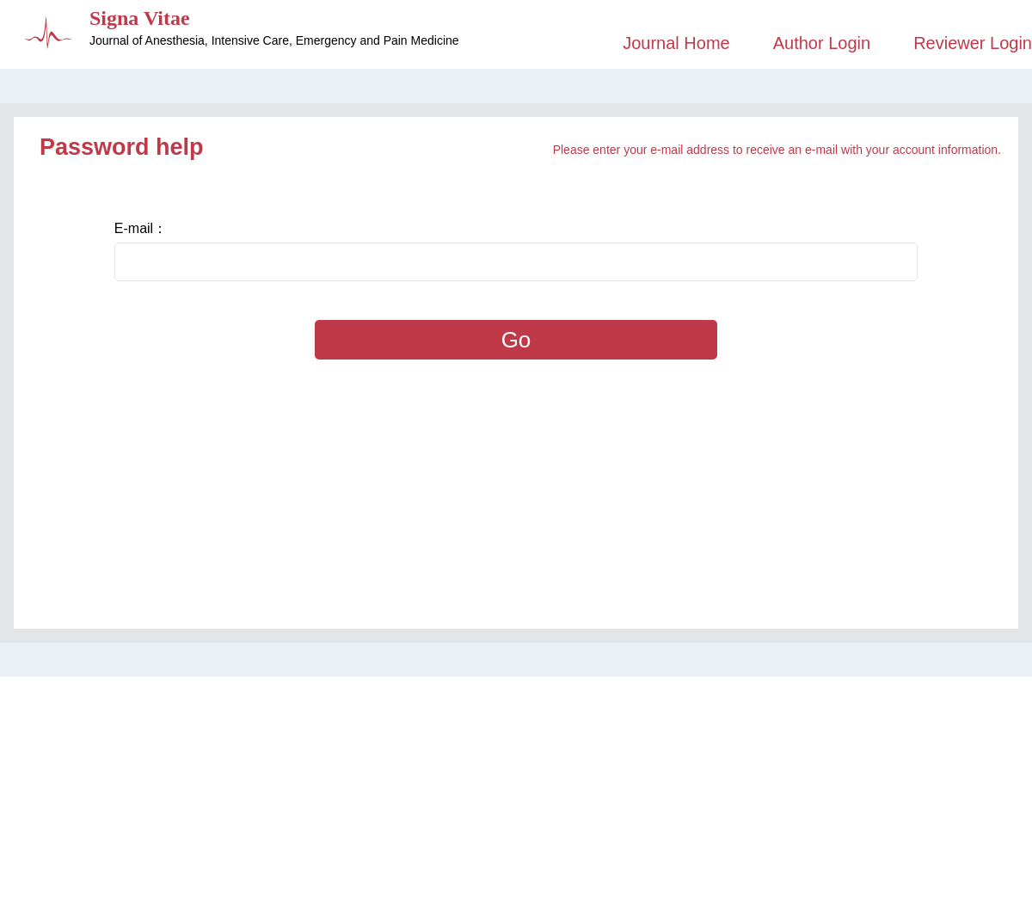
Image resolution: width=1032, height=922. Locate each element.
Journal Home (676, 43)
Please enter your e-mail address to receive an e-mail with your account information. (777, 150)
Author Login (821, 43)
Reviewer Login (972, 43)
